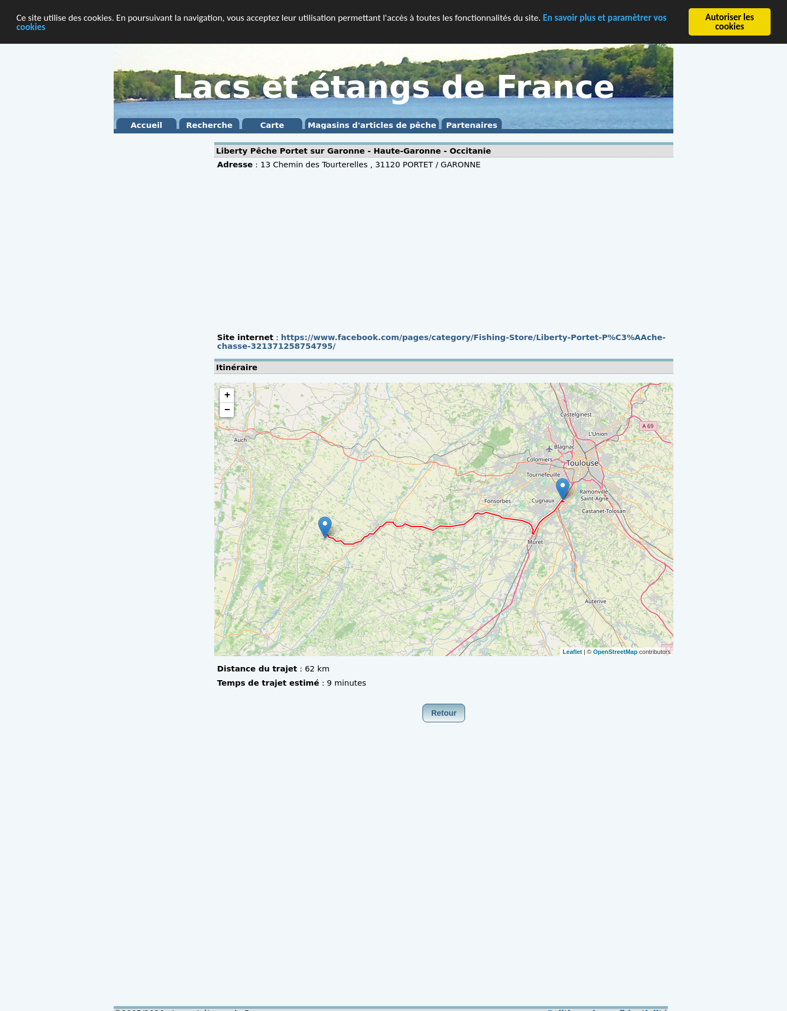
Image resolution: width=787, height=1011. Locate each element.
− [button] (227, 410)
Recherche (209, 125)
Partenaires (471, 125)
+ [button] (227, 395)
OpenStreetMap (615, 651)
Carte (272, 125)
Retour (443, 713)
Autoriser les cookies (729, 21)
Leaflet (572, 651)
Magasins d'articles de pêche (372, 125)
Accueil (146, 125)
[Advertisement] (157, 301)
